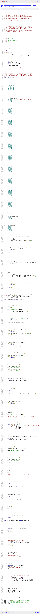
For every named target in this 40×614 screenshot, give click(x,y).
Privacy (9, 612)
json (38, 612)
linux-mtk (6, 5)
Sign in (38, 1)
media (2, 6)
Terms (12, 612)
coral (2, 5)
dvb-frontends (8, 6)
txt (35, 612)
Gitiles (6, 612)
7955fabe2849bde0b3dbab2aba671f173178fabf (20, 5)
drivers (34, 5)
